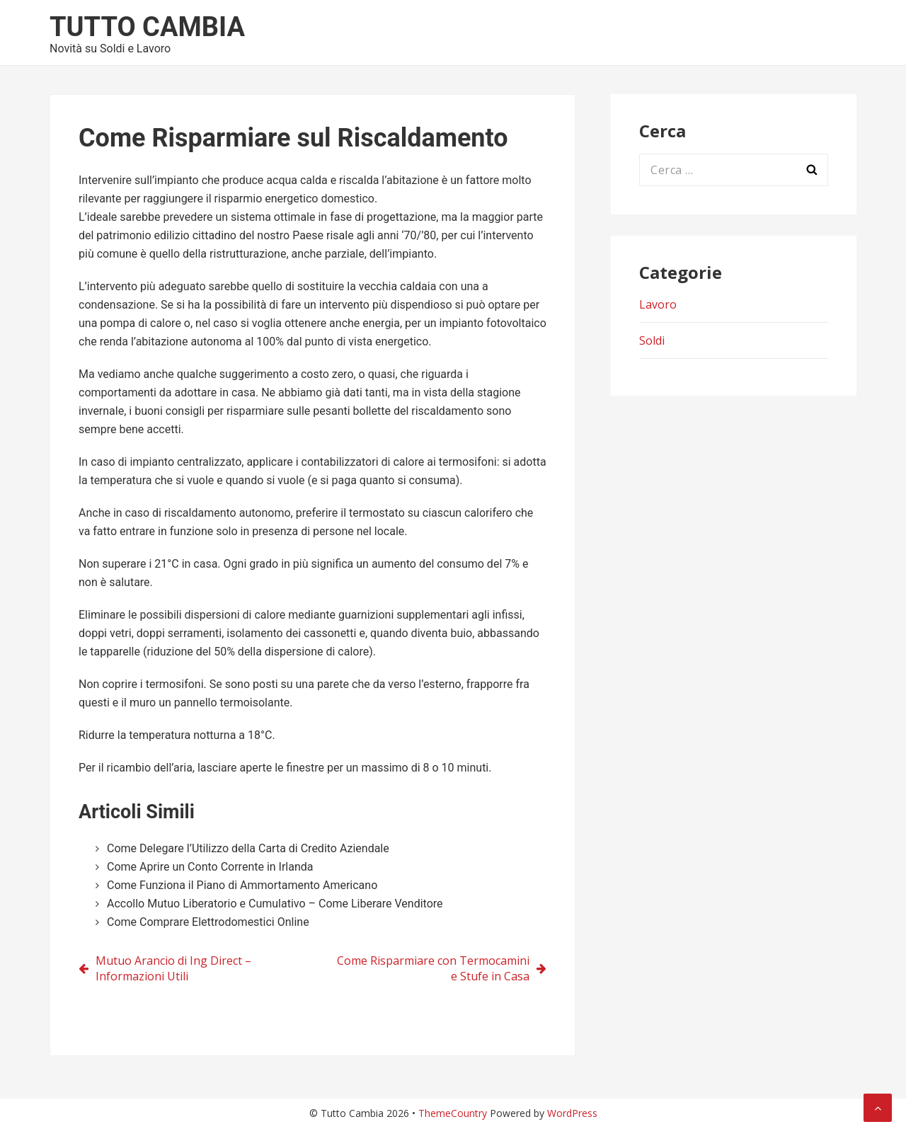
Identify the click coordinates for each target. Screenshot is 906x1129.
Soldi (652, 340)
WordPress (572, 1113)
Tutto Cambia (147, 26)
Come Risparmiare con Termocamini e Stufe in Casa (433, 968)
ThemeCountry (452, 1113)
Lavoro (658, 304)
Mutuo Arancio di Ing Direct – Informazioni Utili (173, 968)
